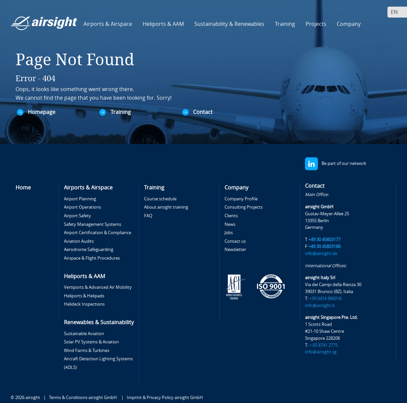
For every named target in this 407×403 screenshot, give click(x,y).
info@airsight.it (320, 305)
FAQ (148, 215)
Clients (231, 215)
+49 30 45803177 (324, 239)
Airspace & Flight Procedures (92, 258)
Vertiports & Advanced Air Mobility (98, 287)
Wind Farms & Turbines (86, 350)
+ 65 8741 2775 (323, 345)
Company (236, 187)
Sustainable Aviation (84, 333)
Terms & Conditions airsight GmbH (83, 397)
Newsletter (235, 249)
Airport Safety (77, 215)
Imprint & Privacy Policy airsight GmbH (165, 397)
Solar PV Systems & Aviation (91, 341)
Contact (203, 112)
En (394, 12)
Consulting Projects (244, 207)
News (230, 224)
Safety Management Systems (92, 224)
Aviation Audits (79, 241)
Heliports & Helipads (84, 295)
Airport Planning (80, 198)
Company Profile (241, 198)
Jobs (229, 232)
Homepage (41, 112)
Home (23, 187)
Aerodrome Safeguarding (88, 249)
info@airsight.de (321, 253)
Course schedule (160, 198)
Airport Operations (82, 207)
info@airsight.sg (320, 351)
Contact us (235, 241)
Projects (316, 24)
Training (121, 112)
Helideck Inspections (84, 304)
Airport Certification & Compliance (97, 232)
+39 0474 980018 (325, 298)
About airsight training (166, 207)
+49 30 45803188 (324, 246)
